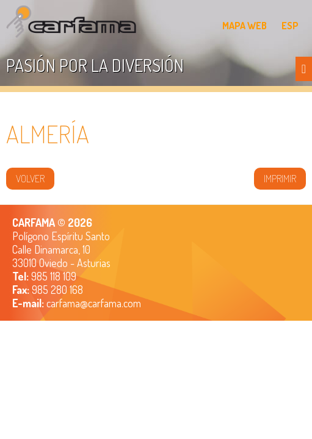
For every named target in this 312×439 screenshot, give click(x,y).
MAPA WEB (244, 26)
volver (30, 179)
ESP (290, 26)
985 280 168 (56, 289)
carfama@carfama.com (93, 303)
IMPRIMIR (280, 179)
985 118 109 (52, 276)
